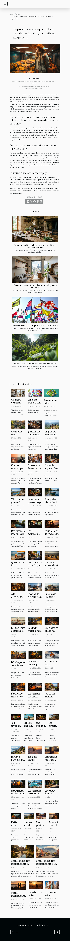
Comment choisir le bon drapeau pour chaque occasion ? (35, 325)
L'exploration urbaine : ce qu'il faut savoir (18, 696)
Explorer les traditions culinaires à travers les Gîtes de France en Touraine (35, 246)
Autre (18, 14)
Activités (31, 925)
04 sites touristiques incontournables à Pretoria (20, 864)
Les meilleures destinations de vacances (34, 793)
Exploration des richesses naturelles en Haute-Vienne (35, 363)
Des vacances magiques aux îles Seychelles (18, 534)
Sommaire (35, 78)
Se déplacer (40, 925)
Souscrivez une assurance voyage (33, 88)
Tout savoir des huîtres (16, 726)
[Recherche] (32, 932)
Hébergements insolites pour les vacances (17, 793)
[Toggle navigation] (5, 4)
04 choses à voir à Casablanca (51, 895)
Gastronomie (21, 925)
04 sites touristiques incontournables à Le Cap (46, 864)
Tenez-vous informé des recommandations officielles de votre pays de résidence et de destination (33, 82)
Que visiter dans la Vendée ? (50, 793)
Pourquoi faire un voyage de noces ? (51, 534)
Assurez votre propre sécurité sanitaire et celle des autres (34, 86)
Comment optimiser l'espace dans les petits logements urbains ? (35, 286)
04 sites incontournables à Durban (18, 896)
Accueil (12, 14)
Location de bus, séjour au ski (34, 597)
